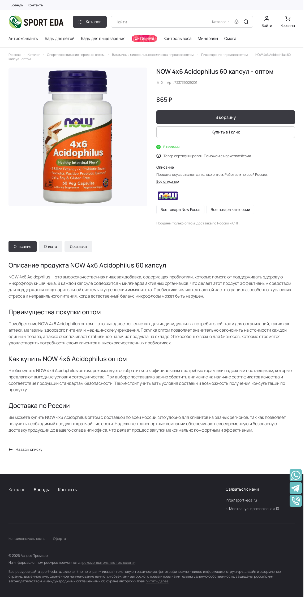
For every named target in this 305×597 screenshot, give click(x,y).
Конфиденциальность (26, 538)
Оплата (50, 246)
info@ (230, 500)
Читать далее (157, 581)
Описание (22, 246)
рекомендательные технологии (108, 562)
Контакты (68, 489)
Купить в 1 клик (225, 132)
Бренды (42, 489)
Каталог (16, 489)
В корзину (225, 117)
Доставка (78, 246)
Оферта (59, 538)
